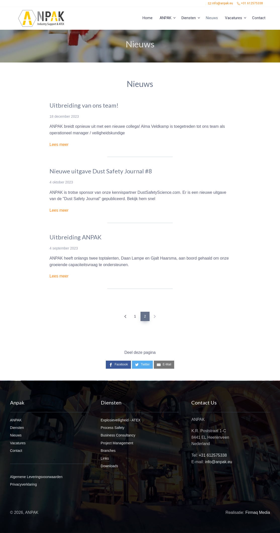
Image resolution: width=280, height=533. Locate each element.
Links (105, 458)
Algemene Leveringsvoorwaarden (36, 477)
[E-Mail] (164, 364)
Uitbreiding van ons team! (84, 105)
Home (148, 18)
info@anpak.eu (220, 3)
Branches (108, 451)
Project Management (117, 443)
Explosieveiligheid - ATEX (121, 420)
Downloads (109, 466)
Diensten (188, 18)
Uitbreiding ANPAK (76, 237)
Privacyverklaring (23, 484)
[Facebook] (118, 364)
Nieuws (16, 435)
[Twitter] (142, 364)
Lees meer (59, 144)
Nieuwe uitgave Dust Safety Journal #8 (101, 171)
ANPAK (165, 18)
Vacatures (233, 18)
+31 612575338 (250, 3)
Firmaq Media (257, 512)
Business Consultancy (118, 435)
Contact (258, 18)
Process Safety (112, 428)
